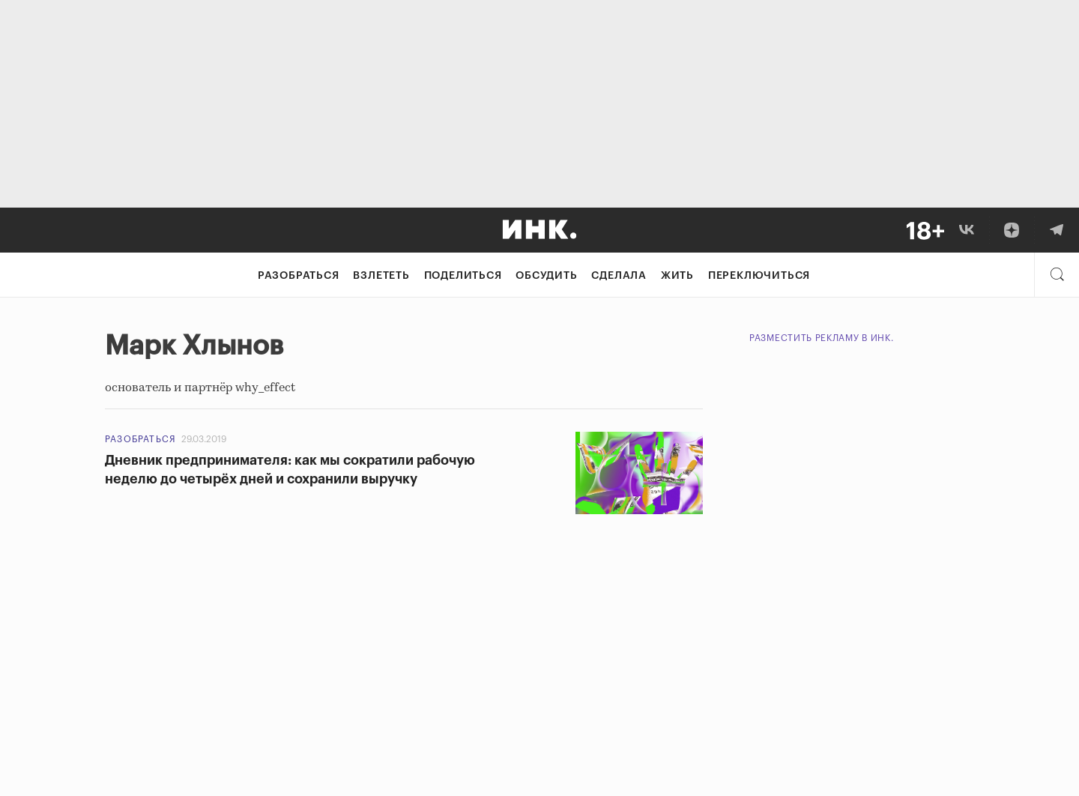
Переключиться (759, 276)
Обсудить (546, 276)
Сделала (619, 276)
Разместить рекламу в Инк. (821, 338)
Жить (677, 276)
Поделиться (463, 276)
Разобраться (298, 276)
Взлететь (381, 276)
